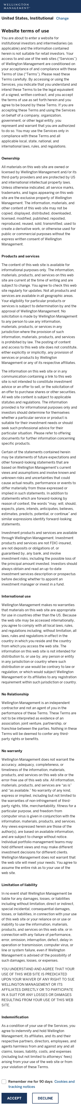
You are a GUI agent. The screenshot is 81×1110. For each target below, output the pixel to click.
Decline (45, 1098)
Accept (14, 1098)
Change (62, 18)
